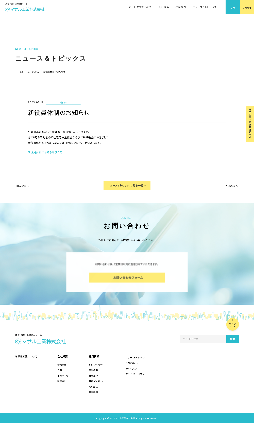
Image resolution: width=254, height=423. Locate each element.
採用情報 (181, 7)
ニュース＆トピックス (205, 7)
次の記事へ (231, 185)
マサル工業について (140, 7)
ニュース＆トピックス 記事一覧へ (127, 185)
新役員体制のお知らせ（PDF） (45, 152)
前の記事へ (22, 185)
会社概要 (163, 7)
